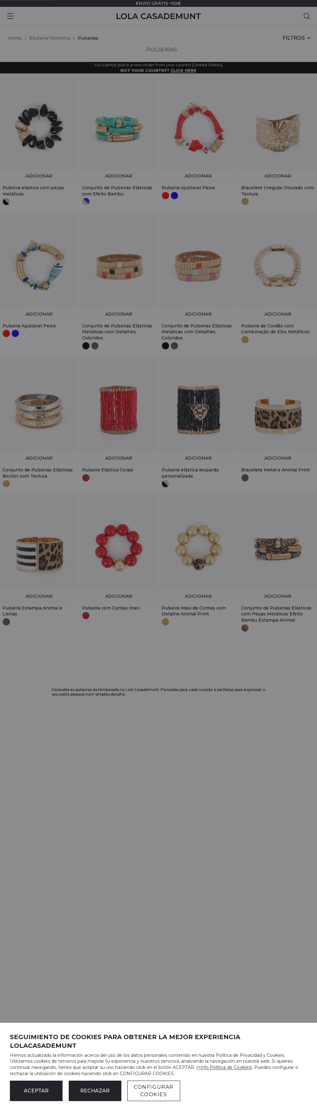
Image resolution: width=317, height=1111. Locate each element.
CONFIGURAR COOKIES (154, 1090)
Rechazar (95, 1091)
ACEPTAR (36, 1091)
